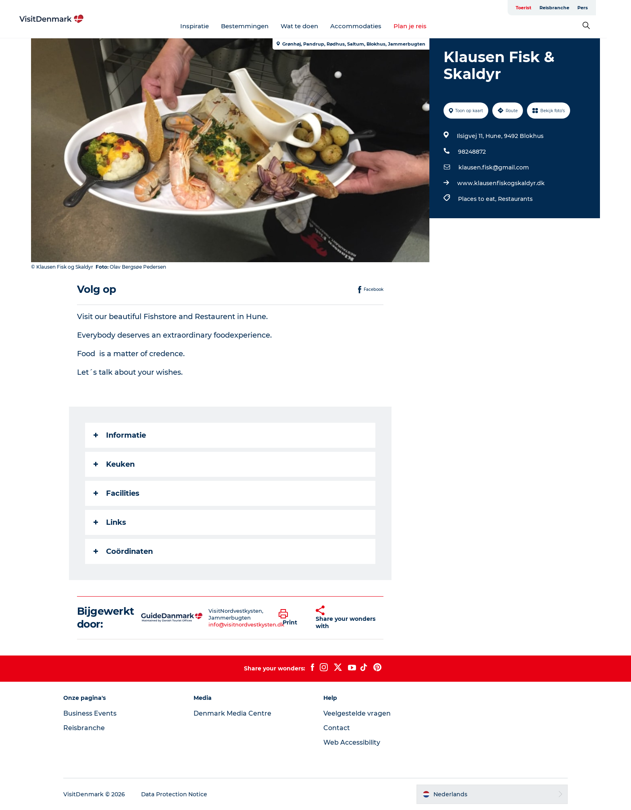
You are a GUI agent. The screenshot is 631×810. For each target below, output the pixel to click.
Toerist (536, 7)
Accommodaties (368, 26)
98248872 (472, 151)
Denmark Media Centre (234, 713)
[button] (291, 617)
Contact (337, 728)
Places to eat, (478, 198)
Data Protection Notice (177, 794)
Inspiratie (206, 26)
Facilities (117, 493)
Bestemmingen (257, 26)
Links (110, 522)
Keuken (114, 464)
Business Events (92, 713)
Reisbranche (566, 7)
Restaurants (515, 198)
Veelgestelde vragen (357, 713)
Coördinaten (123, 551)
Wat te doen (311, 26)
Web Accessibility (352, 742)
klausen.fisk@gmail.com (493, 167)
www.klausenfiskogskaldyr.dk (501, 183)
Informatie (120, 435)
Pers (594, 7)
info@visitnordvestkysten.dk (247, 624)
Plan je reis (422, 26)
